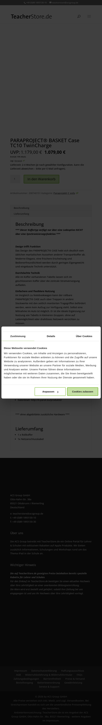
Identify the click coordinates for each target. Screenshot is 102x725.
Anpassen (50, 391)
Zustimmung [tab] (17, 336)
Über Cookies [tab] (84, 336)
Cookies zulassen (82, 391)
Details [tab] (51, 336)
